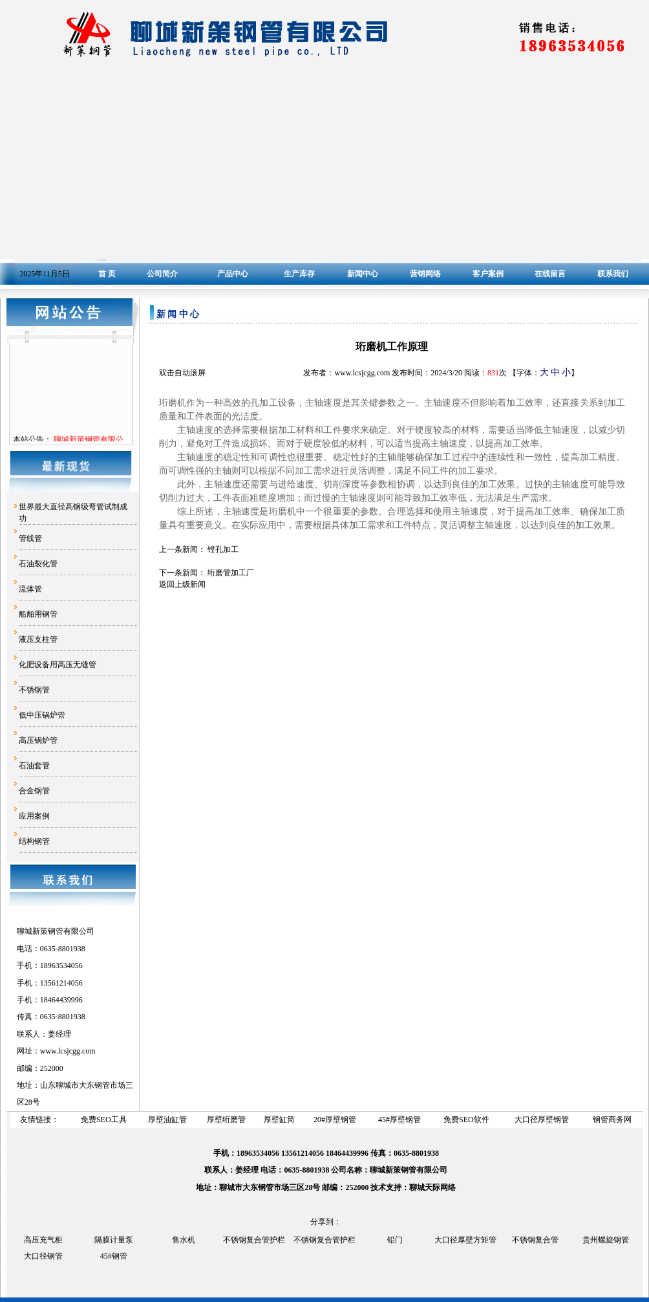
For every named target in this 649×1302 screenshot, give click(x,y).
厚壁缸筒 (279, 1119)
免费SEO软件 (466, 1119)
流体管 (30, 588)
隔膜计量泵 (113, 1239)
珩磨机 (282, 511)
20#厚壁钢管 (335, 1119)
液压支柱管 (38, 639)
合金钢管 (34, 790)
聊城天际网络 (432, 1187)
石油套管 (34, 765)
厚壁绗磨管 (226, 1119)
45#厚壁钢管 (399, 1119)
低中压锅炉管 (42, 715)
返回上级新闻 (182, 584)
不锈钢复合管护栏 (254, 1239)
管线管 (30, 538)
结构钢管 (34, 841)
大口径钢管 (43, 1256)
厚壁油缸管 (167, 1119)
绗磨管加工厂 (230, 572)
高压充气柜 (43, 1239)
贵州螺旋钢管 (605, 1239)
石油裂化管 (38, 563)
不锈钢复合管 (535, 1239)
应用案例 (34, 816)
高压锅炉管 (38, 740)
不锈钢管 (34, 689)
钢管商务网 (612, 1119)
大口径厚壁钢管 (542, 1119)
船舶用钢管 (38, 614)
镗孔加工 (223, 549)
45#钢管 (113, 1256)
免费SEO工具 (104, 1119)
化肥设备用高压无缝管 (57, 664)
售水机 (183, 1239)
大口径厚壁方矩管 (465, 1239)
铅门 (395, 1239)
